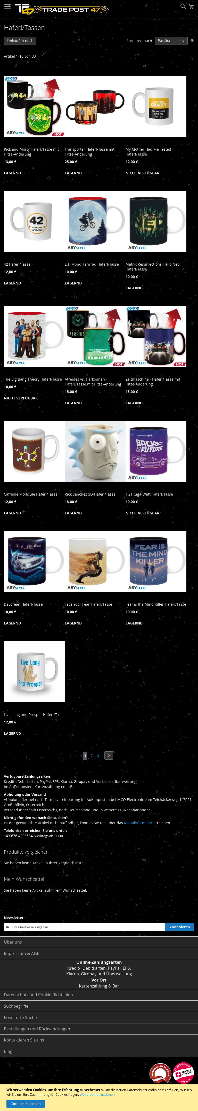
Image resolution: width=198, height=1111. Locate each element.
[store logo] (61, 9)
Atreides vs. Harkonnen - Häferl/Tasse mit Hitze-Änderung (93, 382)
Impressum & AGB (21, 953)
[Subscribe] (179, 927)
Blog (8, 1051)
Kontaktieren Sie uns (24, 1040)
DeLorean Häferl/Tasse (23, 604)
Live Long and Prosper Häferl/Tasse (34, 714)
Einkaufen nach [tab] (20, 40)
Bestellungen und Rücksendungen (37, 1029)
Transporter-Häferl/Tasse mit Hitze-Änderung (89, 152)
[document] (99, 1097)
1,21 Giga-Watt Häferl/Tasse (149, 494)
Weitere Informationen (97, 1094)
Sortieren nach (139, 40)
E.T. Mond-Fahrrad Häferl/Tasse (92, 264)
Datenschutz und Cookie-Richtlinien (38, 995)
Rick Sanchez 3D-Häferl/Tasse (90, 494)
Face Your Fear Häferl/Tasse (88, 604)
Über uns (13, 942)
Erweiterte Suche (20, 1017)
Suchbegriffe (16, 1006)
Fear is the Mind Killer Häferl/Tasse (156, 604)
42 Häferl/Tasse (17, 264)
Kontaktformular (138, 822)
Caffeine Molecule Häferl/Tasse (30, 494)
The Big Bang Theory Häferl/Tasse (33, 379)
